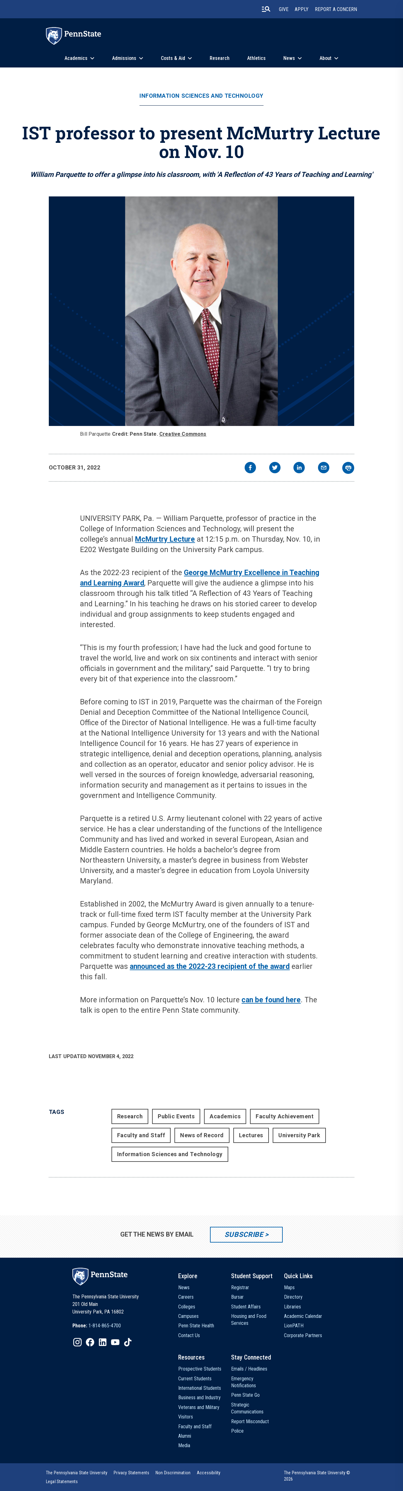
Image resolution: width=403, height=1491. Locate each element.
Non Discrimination (173, 1472)
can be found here (271, 1000)
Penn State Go (245, 1395)
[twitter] (275, 468)
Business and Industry (199, 1398)
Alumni (184, 1436)
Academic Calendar (303, 1316)
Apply (302, 9)
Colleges (186, 1307)
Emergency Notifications (243, 1382)
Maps (289, 1287)
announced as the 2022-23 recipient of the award (210, 966)
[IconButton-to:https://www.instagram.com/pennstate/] (77, 1342)
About (326, 58)
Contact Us (189, 1335)
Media (184, 1445)
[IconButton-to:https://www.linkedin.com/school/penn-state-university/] (103, 1342)
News (289, 58)
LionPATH (294, 1326)
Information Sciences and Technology (201, 96)
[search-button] (266, 9)
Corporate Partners (303, 1335)
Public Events (176, 1116)
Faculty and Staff (141, 1135)
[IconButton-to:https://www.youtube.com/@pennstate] (115, 1342)
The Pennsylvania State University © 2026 (317, 1476)
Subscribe (243, 1234)
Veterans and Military (198, 1407)
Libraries (292, 1307)
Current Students (195, 1379)
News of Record (202, 1135)
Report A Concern (336, 9)
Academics (76, 58)
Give (283, 9)
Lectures (251, 1135)
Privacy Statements (131, 1472)
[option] (96, 1326)
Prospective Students (199, 1369)
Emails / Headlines (249, 1369)
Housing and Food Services (248, 1319)
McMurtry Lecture (165, 539)
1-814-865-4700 (104, 1326)
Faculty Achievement (285, 1116)
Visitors (185, 1417)
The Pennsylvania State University (76, 1472)
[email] (323, 468)
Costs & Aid (173, 58)
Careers (186, 1297)
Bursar (237, 1297)
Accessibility (208, 1472)
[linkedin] (299, 468)
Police (237, 1431)
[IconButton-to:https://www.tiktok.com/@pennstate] (128, 1342)
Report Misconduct (250, 1421)
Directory (293, 1297)
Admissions (124, 58)
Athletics (256, 58)
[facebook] (250, 468)
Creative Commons (183, 434)
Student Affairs (246, 1307)
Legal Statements (62, 1481)
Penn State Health (196, 1326)
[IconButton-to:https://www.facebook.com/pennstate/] (90, 1342)
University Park (299, 1135)
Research (220, 58)
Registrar (240, 1287)
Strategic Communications (247, 1408)
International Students (199, 1388)
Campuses (188, 1316)
